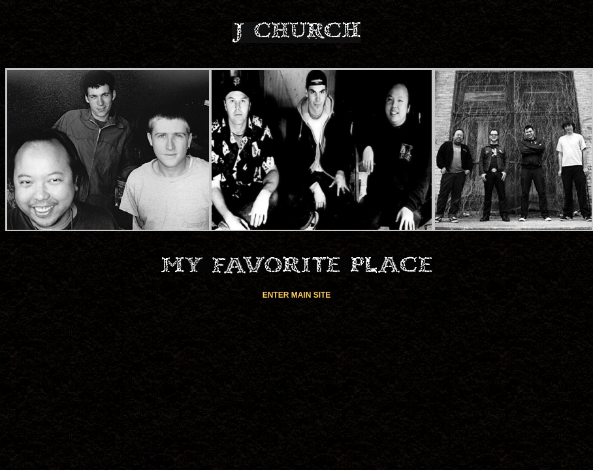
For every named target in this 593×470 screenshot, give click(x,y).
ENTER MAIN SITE (297, 295)
